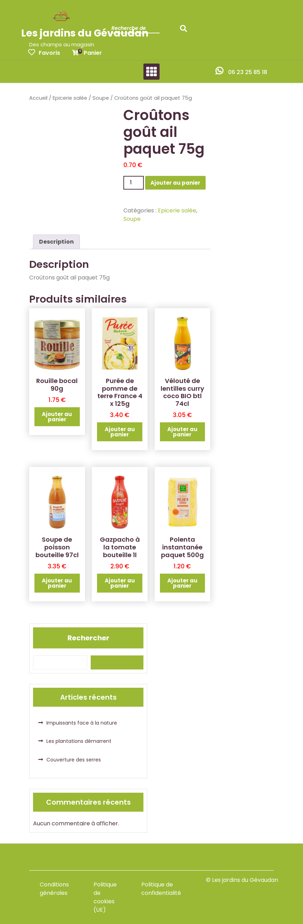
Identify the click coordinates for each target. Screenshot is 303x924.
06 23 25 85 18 (247, 72)
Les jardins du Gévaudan (84, 33)
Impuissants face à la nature (81, 722)
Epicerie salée (70, 97)
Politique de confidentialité (161, 888)
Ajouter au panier (175, 182)
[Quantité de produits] (133, 182)
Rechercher (88, 638)
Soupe (100, 97)
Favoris (44, 53)
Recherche (185, 30)
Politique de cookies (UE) (105, 897)
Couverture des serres (73, 759)
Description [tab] (56, 242)
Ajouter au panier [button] (57, 416)
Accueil (38, 97)
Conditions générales (54, 888)
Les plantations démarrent (78, 741)
